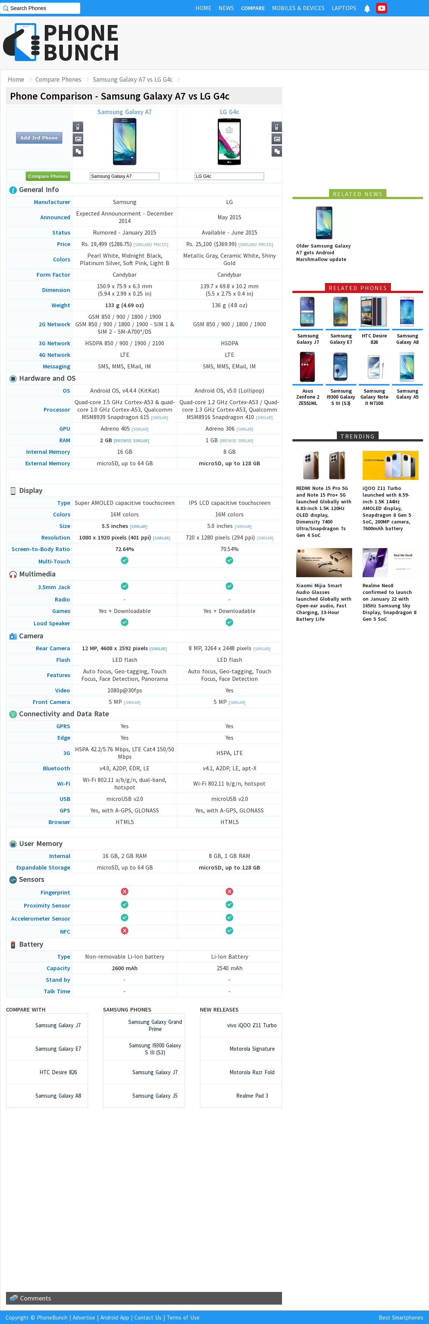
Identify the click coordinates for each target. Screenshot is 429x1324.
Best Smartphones (401, 1317)
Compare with (26, 1009)
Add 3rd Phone (39, 137)
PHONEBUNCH (81, 42)
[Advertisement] (293, 43)
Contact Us (148, 1317)
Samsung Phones (127, 1009)
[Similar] (159, 417)
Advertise (84, 1317)
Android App (114, 1317)
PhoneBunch (52, 1317)
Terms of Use (183, 1317)
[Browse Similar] (131, 440)
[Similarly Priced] (151, 244)
